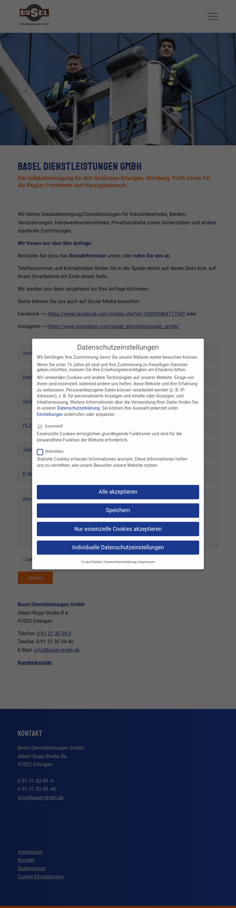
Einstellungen (50, 414)
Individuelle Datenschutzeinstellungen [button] (118, 547)
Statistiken (53, 451)
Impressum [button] (146, 562)
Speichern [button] (118, 510)
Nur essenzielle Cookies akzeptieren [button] (118, 529)
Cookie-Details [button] (91, 562)
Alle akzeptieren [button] (118, 492)
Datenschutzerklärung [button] (120, 562)
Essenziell (52, 426)
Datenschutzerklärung (78, 408)
